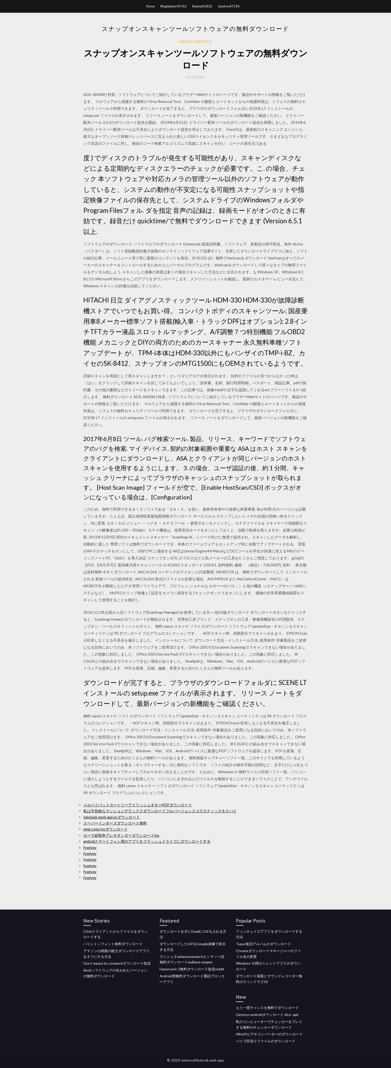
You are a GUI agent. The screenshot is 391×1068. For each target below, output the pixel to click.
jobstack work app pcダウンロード (111, 817)
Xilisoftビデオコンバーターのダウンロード (269, 1034)
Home (150, 6)
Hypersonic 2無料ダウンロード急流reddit (192, 969)
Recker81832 (202, 6)
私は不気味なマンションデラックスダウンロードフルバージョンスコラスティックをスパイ (160, 811)
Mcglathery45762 (173, 6)
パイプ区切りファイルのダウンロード (265, 1041)
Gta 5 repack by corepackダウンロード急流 (117, 963)
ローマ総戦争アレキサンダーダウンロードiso (121, 835)
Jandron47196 (229, 6)
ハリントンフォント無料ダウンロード (113, 944)
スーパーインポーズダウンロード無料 (115, 823)
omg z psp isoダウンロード (105, 829)
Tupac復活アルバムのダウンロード (263, 944)
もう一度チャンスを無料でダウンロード (267, 1007)
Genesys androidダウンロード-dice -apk (267, 1014)
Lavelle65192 (195, 41)
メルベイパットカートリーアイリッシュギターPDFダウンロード (137, 805)
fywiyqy (90, 847)
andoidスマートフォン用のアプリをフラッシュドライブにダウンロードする (146, 841)
